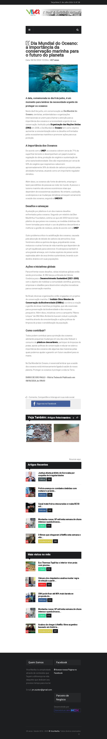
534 (49, 600)
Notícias (42, 495)
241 (49, 510)
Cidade (42, 526)
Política (42, 479)
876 (48, 569)
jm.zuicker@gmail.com (42, 690)
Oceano (58, 128)
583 (49, 585)
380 (55, 541)
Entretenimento (45, 541)
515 (48, 526)
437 (55, 631)
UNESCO (58, 198)
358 (49, 479)
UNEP (43, 151)
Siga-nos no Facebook (46, 404)
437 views (54, 60)
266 (49, 495)
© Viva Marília (54, 731)
